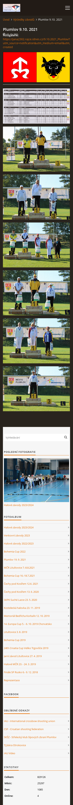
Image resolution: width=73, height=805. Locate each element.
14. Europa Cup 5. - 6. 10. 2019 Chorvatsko (28, 624)
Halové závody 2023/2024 (18, 505)
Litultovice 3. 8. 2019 (15, 632)
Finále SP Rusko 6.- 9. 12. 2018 (21, 672)
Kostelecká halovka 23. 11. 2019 (22, 608)
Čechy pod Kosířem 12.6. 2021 (21, 583)
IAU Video (9, 753)
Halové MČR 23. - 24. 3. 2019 (20, 664)
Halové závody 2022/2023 (18, 543)
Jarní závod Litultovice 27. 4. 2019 (23, 656)
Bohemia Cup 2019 (15, 640)
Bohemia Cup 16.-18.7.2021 (19, 575)
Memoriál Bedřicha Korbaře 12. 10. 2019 (26, 616)
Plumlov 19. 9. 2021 (15, 559)
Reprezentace (12, 680)
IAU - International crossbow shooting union (29, 721)
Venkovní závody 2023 (17, 535)
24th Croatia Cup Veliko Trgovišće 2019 (26, 648)
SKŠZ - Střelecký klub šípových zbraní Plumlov (30, 737)
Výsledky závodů (23, 19)
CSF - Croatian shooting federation (24, 729)
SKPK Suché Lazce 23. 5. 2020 (20, 600)
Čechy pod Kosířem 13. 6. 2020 (21, 591)
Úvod (6, 19)
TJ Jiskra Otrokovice (15, 745)
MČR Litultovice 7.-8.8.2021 (19, 567)
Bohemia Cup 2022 (15, 551)
